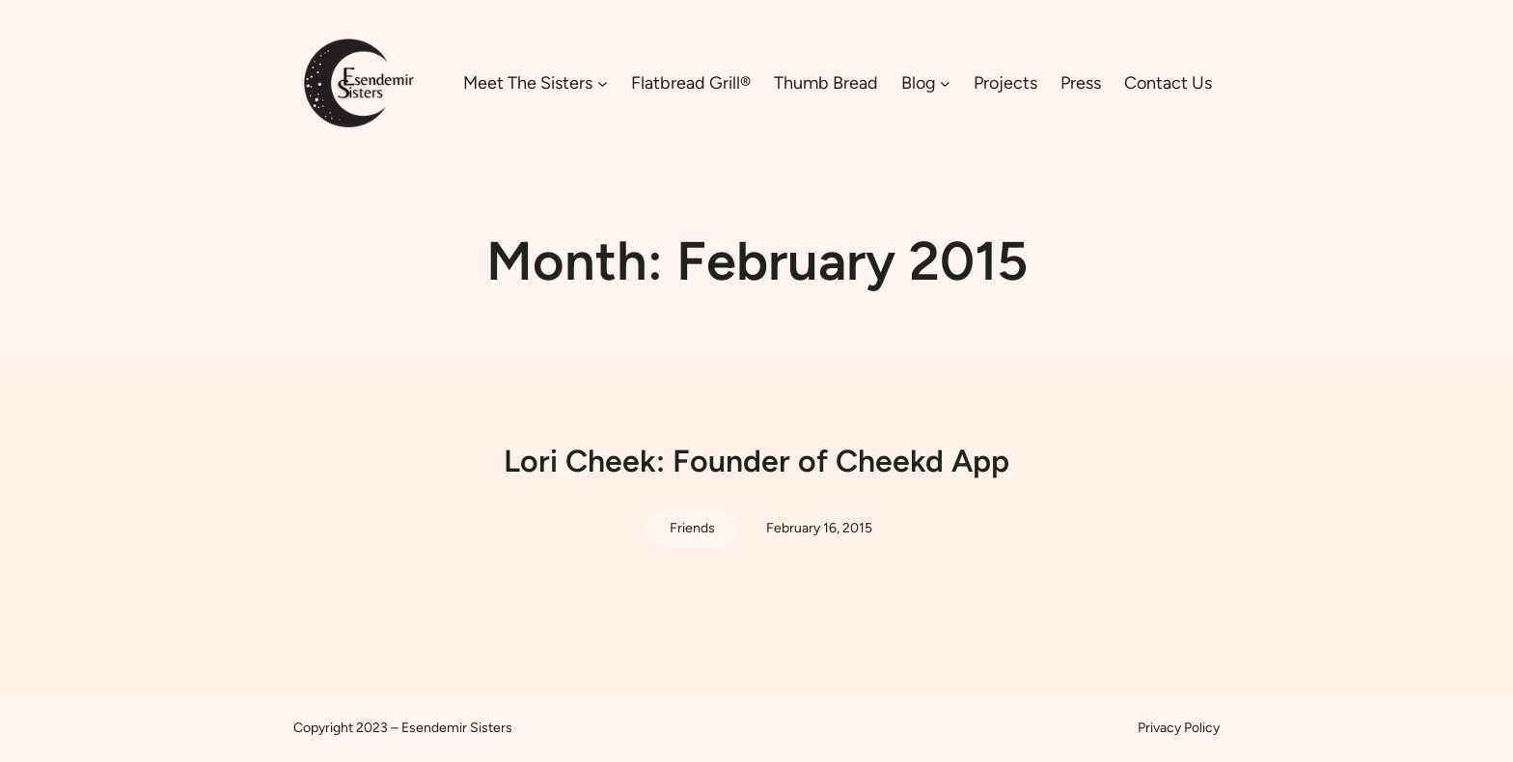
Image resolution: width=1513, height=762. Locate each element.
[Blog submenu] (945, 83)
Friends (692, 528)
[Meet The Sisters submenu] (602, 83)
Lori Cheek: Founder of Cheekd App (756, 461)
